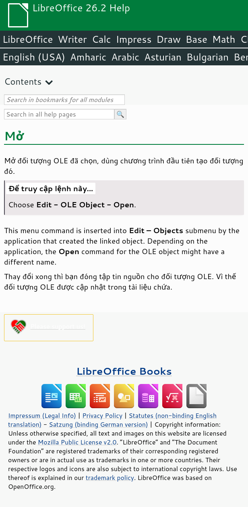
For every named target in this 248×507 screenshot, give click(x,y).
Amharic (88, 57)
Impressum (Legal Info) (42, 415)
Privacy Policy (102, 415)
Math (224, 39)
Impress (134, 39)
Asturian (163, 57)
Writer (72, 39)
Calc (101, 39)
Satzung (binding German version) (98, 424)
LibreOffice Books (124, 371)
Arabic (125, 57)
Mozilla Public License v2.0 (77, 442)
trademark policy (110, 477)
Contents (22, 81)
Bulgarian (207, 57)
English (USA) (33, 57)
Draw (168, 39)
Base (196, 39)
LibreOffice (27, 39)
